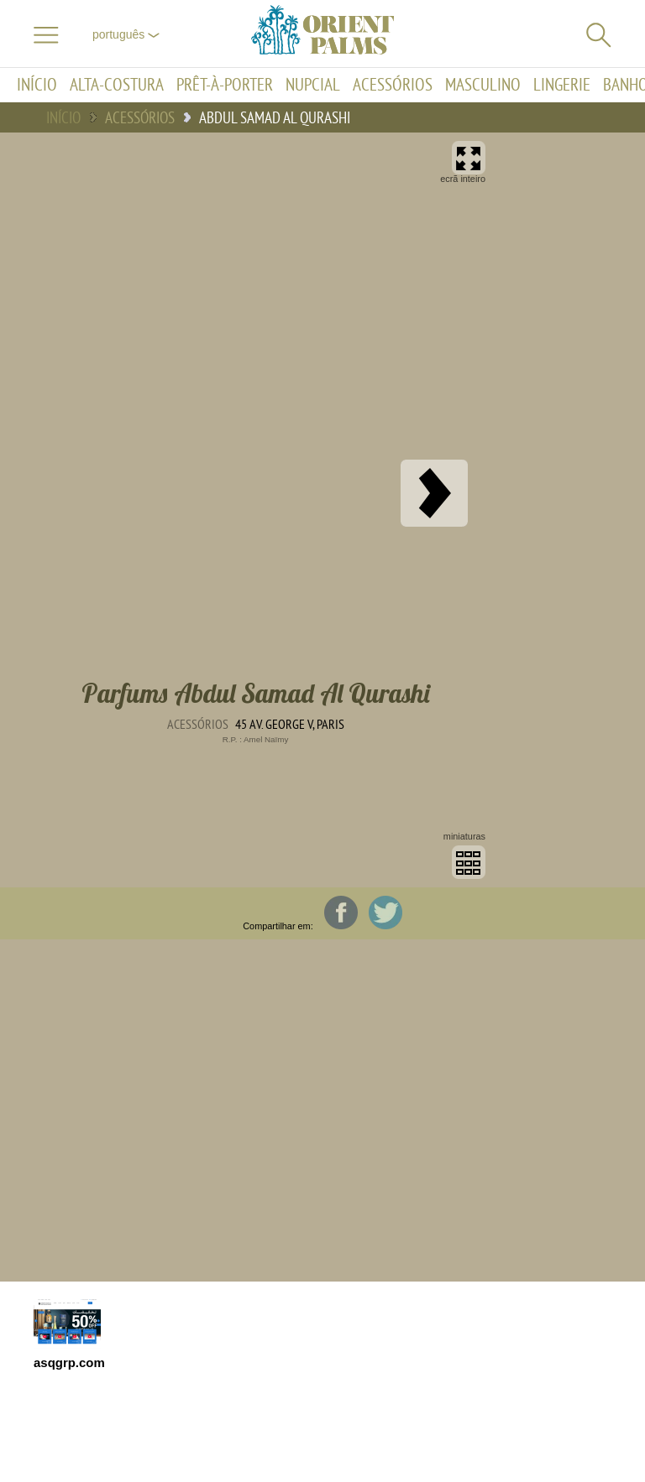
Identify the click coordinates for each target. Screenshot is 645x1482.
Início (37, 85)
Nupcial (313, 85)
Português (126, 34)
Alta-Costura (117, 85)
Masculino (483, 85)
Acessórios (393, 85)
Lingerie (561, 85)
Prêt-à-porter (224, 85)
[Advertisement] (578, 510)
